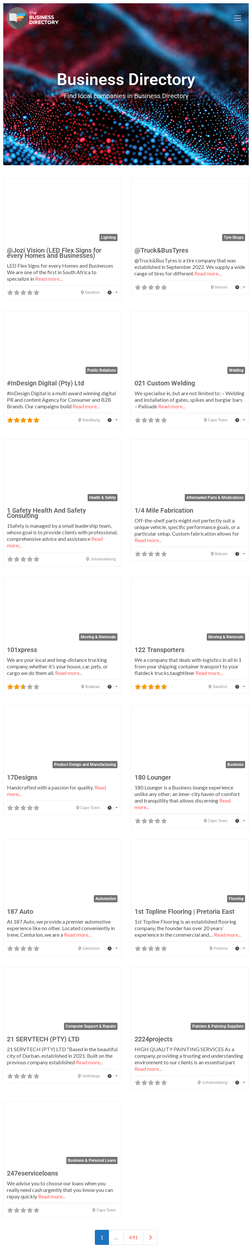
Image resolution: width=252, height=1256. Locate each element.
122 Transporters (159, 650)
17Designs (22, 777)
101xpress (22, 650)
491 (133, 1237)
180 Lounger (153, 777)
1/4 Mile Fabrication (164, 510)
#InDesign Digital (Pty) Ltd (45, 383)
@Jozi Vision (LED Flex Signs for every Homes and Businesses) (54, 252)
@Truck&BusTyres (161, 250)
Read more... (48, 278)
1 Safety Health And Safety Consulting (46, 513)
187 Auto (20, 911)
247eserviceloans (32, 1173)
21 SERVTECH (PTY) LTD (43, 1039)
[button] (112, 292)
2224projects (154, 1039)
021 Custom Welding (165, 383)
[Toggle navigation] (238, 18)
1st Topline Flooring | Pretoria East (185, 911)
